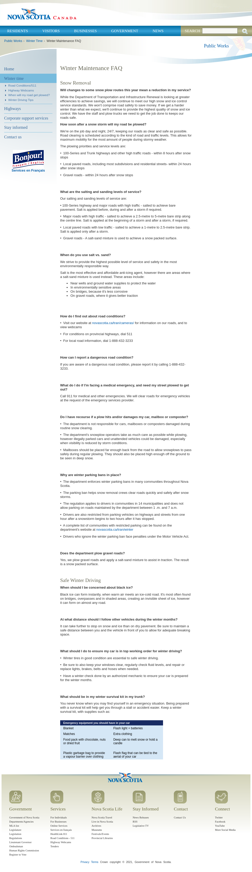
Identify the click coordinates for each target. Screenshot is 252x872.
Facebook (220, 821)
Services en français (61, 829)
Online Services (58, 825)
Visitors (51, 31)
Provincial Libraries (102, 838)
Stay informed (16, 127)
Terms (94, 862)
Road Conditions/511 (22, 85)
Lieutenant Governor (20, 842)
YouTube (220, 825)
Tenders (54, 846)
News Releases (141, 817)
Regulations (15, 838)
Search (192, 31)
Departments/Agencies (21, 821)
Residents (17, 31)
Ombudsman (16, 846)
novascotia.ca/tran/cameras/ (113, 323)
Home (9, 69)
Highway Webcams (21, 90)
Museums (97, 829)
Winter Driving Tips (20, 99)
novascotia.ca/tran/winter (114, 529)
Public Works (13, 41)
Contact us (13, 137)
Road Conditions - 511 (62, 838)
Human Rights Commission (24, 850)
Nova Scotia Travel (102, 817)
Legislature (15, 829)
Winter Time (34, 41)
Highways (12, 108)
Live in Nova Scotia (102, 821)
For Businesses (58, 821)
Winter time (14, 78)
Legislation (15, 834)
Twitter (219, 817)
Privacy (84, 862)
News (158, 31)
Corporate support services (26, 118)
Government (124, 31)
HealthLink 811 (58, 834)
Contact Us (180, 817)
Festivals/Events (100, 834)
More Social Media (225, 829)
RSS (135, 821)
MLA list (14, 825)
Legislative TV (141, 825)
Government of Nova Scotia (24, 817)
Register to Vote (17, 854)
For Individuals (58, 817)
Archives (96, 825)
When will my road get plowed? (29, 95)
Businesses (85, 31)
